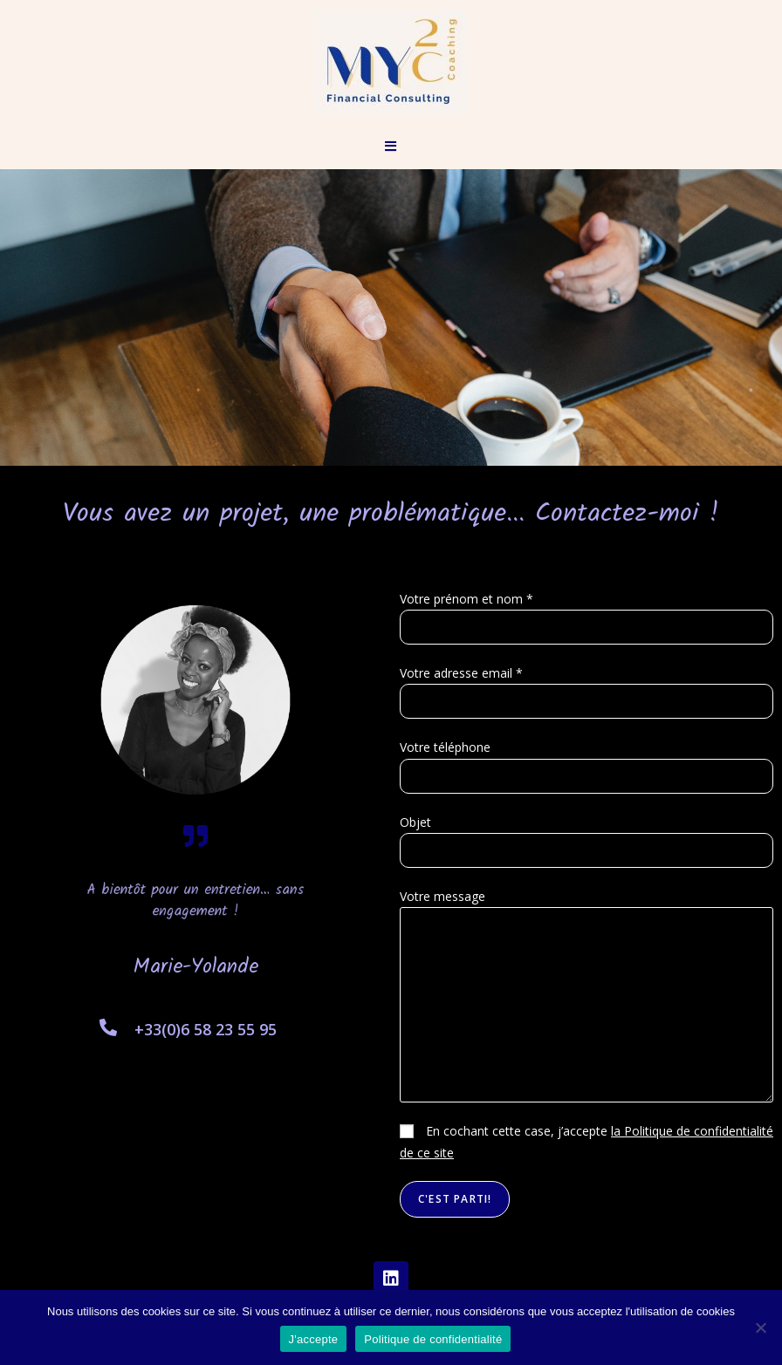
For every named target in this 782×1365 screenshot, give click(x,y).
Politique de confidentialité (433, 1339)
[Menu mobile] (391, 145)
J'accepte (314, 1339)
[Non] (760, 1327)
